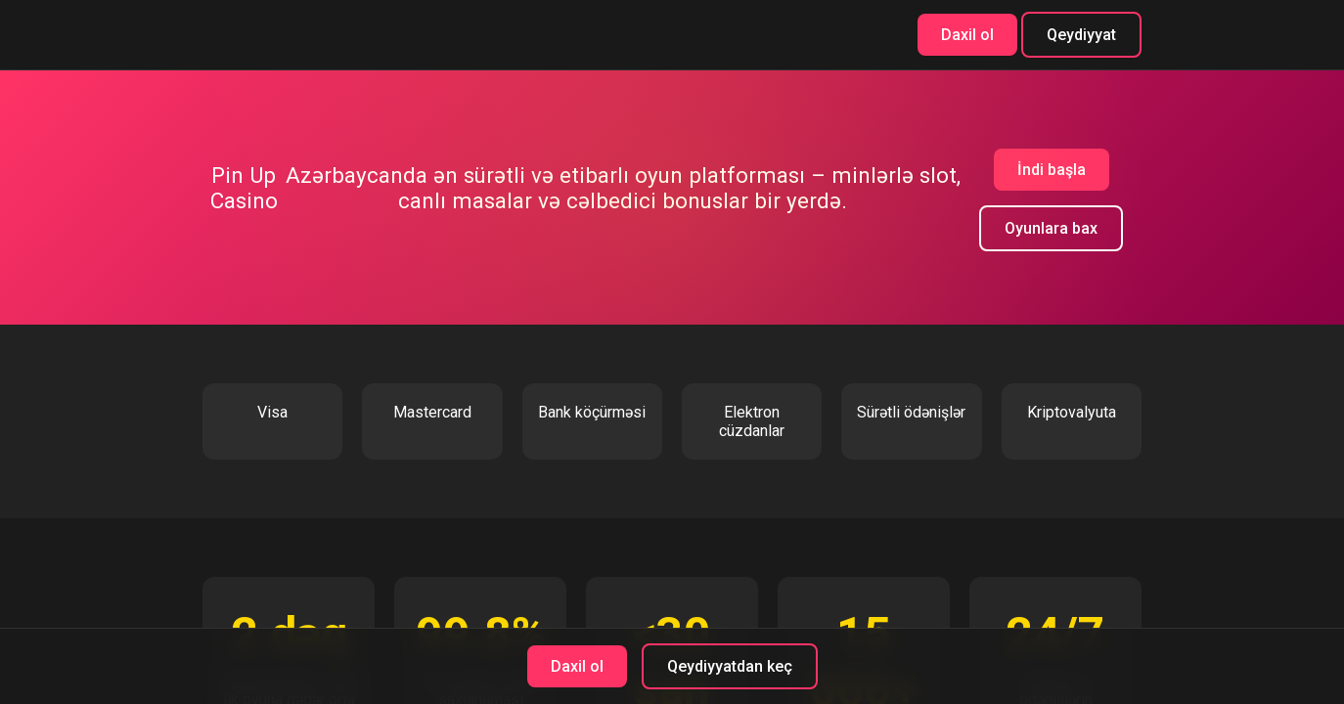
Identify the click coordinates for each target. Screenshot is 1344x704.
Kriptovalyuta (1071, 412)
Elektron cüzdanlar (751, 421)
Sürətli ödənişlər (911, 412)
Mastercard (432, 412)
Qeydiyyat (1081, 34)
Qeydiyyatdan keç (729, 666)
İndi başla (1051, 169)
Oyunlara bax (1051, 228)
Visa (272, 412)
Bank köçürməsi (592, 412)
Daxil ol (967, 34)
